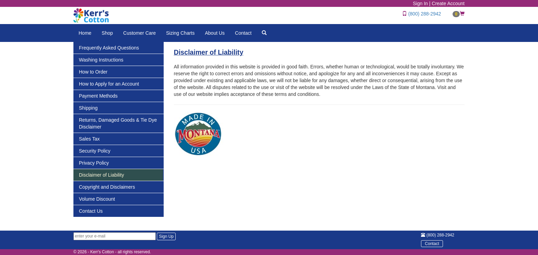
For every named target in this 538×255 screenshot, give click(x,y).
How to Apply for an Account (109, 84)
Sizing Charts (180, 33)
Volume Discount (97, 199)
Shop (107, 33)
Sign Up (166, 236)
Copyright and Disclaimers (107, 187)
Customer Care (139, 33)
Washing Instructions (101, 60)
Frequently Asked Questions (109, 48)
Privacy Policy (94, 163)
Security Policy (94, 151)
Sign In (420, 3)
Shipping (88, 108)
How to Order (93, 72)
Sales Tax (89, 139)
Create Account (448, 3)
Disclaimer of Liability (101, 175)
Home (85, 33)
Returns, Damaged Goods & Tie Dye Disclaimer (118, 123)
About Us (215, 33)
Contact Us (91, 211)
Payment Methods (98, 96)
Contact (243, 33)
